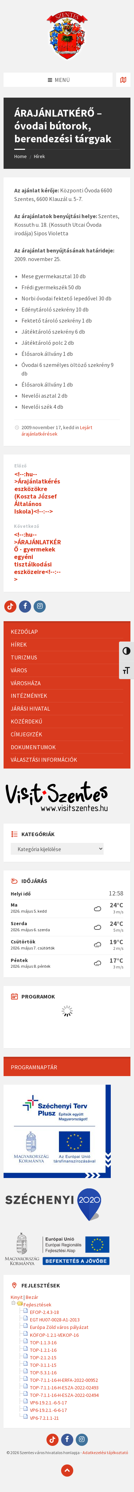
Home (20, 156)
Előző (20, 466)
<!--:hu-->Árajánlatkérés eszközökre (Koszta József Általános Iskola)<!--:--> (37, 492)
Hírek (39, 156)
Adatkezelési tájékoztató (105, 1452)
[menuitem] (67, 631)
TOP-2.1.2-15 (43, 1357)
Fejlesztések (37, 1304)
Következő (26, 526)
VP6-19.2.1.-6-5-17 (48, 1402)
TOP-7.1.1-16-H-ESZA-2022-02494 (64, 1395)
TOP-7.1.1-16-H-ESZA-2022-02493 (64, 1387)
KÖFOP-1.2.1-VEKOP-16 (54, 1335)
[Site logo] (67, 58)
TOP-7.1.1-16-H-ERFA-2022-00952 (64, 1380)
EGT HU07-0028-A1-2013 (55, 1319)
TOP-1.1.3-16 (43, 1342)
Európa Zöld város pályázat (59, 1327)
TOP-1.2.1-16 (43, 1350)
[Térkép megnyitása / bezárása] (123, 80)
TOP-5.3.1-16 (43, 1372)
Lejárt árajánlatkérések (56, 430)
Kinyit (17, 1297)
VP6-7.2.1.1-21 (44, 1418)
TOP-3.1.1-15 (43, 1365)
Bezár (32, 1297)
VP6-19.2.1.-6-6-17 (48, 1410)
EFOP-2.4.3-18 (44, 1312)
